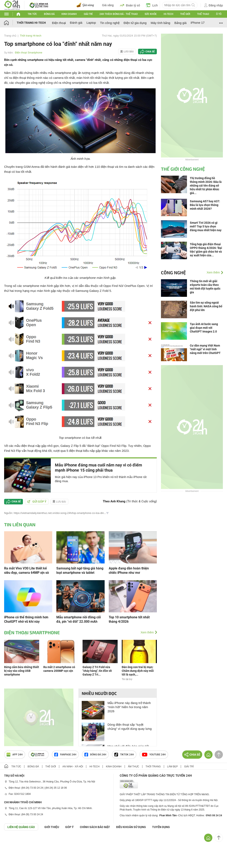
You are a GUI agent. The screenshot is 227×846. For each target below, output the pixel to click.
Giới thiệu (51, 827)
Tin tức (32, 14)
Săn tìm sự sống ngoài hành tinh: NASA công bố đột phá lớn (206, 306)
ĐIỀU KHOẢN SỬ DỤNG (131, 827)
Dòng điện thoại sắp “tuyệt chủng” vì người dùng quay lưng (130, 726)
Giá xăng (108, 5)
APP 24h (15, 754)
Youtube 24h (154, 754)
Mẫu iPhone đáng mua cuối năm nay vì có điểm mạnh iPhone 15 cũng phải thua (98, 468)
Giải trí (88, 14)
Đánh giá (76, 22)
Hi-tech (168, 14)
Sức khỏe (151, 14)
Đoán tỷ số (130, 5)
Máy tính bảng (160, 23)
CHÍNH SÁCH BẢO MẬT (95, 827)
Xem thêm (147, 632)
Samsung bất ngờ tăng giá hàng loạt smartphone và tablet (79, 570)
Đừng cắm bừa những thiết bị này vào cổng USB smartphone (21, 670)
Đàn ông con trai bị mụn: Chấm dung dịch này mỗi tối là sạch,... (138, 670)
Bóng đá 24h (95, 754)
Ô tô (218, 14)
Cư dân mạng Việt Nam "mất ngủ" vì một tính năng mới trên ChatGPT (205, 349)
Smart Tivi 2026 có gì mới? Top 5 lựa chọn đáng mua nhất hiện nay (205, 226)
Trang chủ (10, 35)
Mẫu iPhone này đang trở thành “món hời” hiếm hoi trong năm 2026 (129, 707)
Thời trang (153, 766)
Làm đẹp (172, 766)
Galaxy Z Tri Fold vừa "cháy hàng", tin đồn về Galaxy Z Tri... (97, 670)
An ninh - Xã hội (72, 766)
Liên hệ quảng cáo (21, 827)
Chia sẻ (150, 51)
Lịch (152, 5)
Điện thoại (59, 23)
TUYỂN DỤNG (161, 827)
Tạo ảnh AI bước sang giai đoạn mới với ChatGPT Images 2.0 (204, 327)
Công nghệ (173, 272)
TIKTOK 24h (124, 754)
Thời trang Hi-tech (31, 22)
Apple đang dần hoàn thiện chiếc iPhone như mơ (129, 570)
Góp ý (69, 827)
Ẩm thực (133, 766)
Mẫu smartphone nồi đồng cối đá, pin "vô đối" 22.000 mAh (78, 619)
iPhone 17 (198, 22)
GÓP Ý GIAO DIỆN (12, 840)
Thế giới (185, 14)
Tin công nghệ (109, 23)
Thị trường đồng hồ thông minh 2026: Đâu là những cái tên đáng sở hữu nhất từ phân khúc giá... (206, 185)
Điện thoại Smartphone (28, 52)
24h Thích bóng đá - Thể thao (118, 14)
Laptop (91, 22)
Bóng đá (49, 14)
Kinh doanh (69, 14)
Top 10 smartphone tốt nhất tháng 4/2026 (129, 619)
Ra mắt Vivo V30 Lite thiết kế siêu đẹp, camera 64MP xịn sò (26, 570)
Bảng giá (180, 23)
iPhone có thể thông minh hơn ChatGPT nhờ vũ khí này (26, 619)
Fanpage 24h (65, 754)
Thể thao (203, 14)
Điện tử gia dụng (135, 23)
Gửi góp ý (36, 501)
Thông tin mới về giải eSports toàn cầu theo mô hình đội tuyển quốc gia (205, 286)
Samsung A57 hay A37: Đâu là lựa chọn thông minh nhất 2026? (205, 205)
